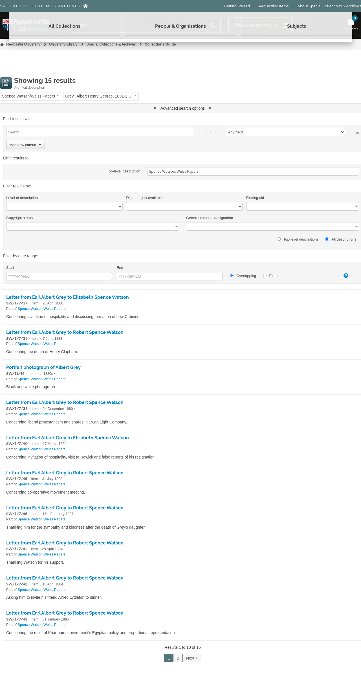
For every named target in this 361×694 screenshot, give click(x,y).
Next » (191, 658)
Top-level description (123, 171)
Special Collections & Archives (40, 6)
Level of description (22, 198)
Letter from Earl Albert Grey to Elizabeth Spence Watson (67, 297)
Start (10, 267)
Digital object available (144, 198)
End (120, 267)
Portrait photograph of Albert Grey (43, 367)
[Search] (139, 25)
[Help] (341, 275)
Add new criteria (25, 145)
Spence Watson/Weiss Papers (41, 309)
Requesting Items (274, 6)
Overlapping (243, 276)
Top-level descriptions (297, 239)
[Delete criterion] (352, 132)
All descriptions (340, 239)
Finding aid (255, 198)
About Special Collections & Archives (329, 6)
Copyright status (19, 218)
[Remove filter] (58, 95)
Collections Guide (160, 44)
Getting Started (237, 6)
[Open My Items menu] (351, 25)
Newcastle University (23, 44)
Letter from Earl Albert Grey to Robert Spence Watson (65, 332)
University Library (63, 44)
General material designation (209, 218)
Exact (270, 276)
